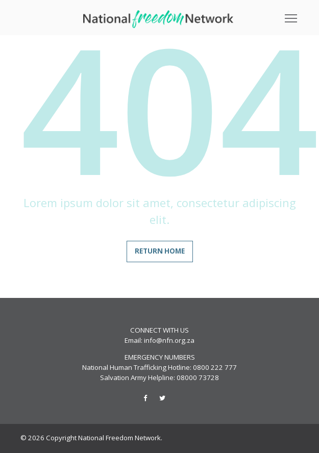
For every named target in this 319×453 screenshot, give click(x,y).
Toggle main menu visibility (292, 14)
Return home (160, 251)
